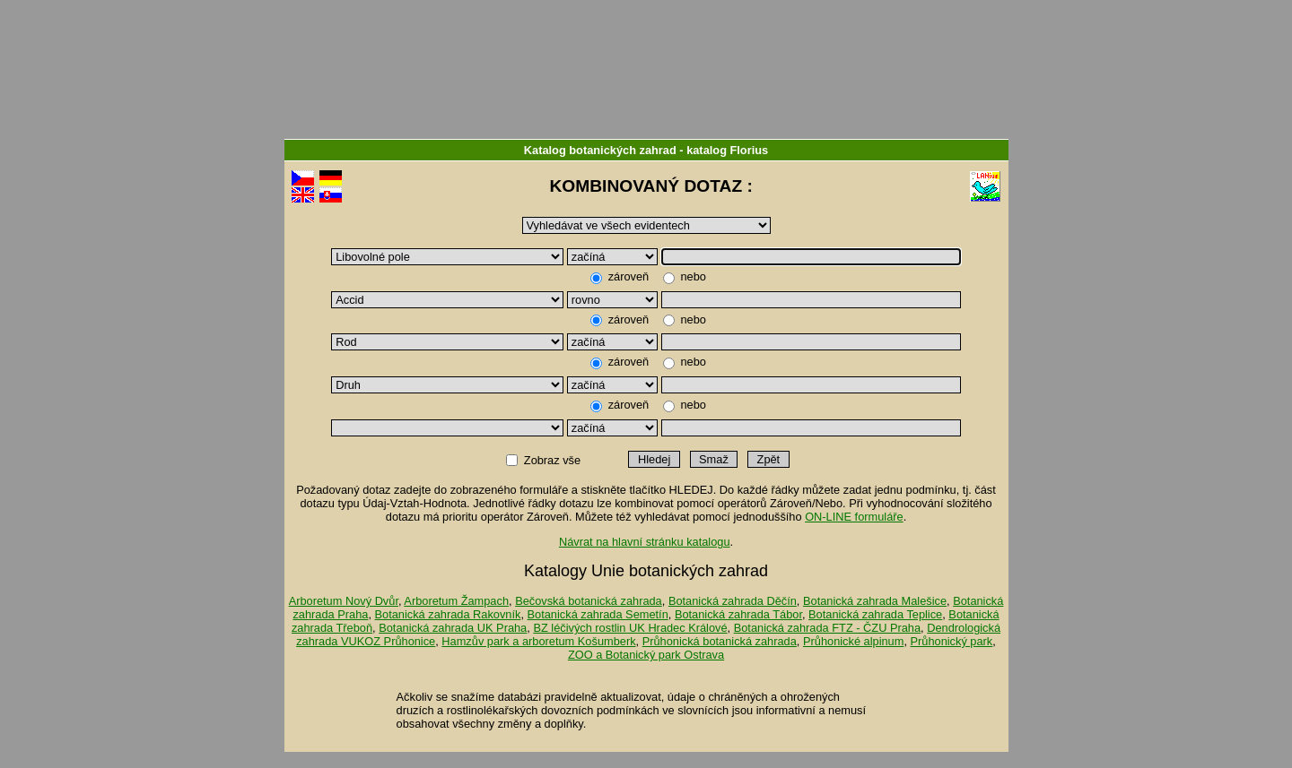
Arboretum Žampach (456, 601)
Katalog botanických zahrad (600, 150)
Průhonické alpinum (853, 641)
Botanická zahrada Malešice (875, 601)
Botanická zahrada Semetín (598, 614)
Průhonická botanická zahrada (719, 641)
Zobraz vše (551, 460)
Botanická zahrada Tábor (738, 614)
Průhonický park (952, 641)
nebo (691, 276)
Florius (749, 150)
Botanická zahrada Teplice (875, 614)
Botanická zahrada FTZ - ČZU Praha (827, 627)
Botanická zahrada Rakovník (448, 614)
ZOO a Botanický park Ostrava (646, 654)
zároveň (628, 276)
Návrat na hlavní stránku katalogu (644, 541)
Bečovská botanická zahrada (588, 601)
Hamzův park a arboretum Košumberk (538, 641)
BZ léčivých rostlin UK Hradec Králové (630, 627)
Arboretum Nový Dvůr (343, 601)
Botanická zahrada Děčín (732, 601)
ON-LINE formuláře (854, 516)
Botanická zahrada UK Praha (453, 627)
